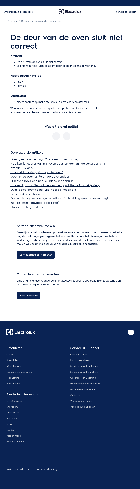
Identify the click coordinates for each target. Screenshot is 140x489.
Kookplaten (12, 360)
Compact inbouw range (19, 371)
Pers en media (14, 435)
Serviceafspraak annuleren (84, 371)
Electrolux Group (15, 441)
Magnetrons (12, 377)
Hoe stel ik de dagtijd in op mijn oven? (36, 172)
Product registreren (80, 360)
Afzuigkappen (13, 365)
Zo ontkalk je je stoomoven (28, 194)
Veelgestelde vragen (81, 400)
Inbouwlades (13, 383)
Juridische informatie (19, 469)
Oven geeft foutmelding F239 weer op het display (44, 159)
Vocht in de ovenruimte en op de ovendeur (39, 176)
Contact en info (78, 354)
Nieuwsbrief (12, 412)
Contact (10, 429)
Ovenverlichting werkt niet (28, 207)
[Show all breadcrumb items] (5, 20)
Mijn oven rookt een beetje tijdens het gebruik (41, 181)
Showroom (12, 406)
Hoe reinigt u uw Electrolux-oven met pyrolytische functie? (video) (55, 185)
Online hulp (76, 395)
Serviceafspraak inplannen (84, 365)
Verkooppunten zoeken (82, 406)
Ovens (9, 354)
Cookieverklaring (46, 469)
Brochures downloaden (82, 389)
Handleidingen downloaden (85, 383)
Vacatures (11, 418)
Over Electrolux (14, 400)
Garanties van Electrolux (83, 377)
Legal (9, 424)
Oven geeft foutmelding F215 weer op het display (44, 189)
